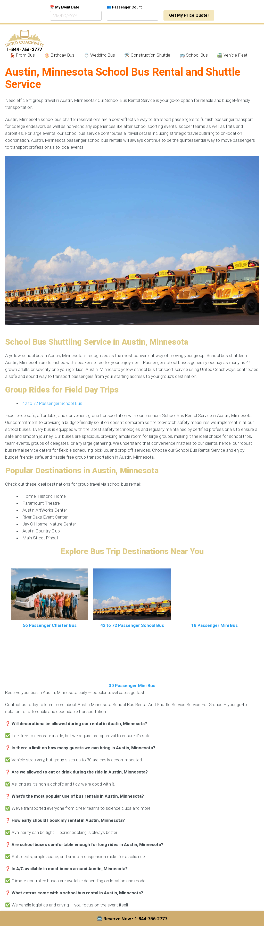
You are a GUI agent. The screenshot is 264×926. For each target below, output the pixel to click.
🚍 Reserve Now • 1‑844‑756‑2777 (132, 918)
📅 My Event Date (64, 7)
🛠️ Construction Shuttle (147, 55)
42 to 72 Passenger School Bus (52, 403)
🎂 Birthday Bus (59, 55)
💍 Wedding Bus (99, 55)
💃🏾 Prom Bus (22, 55)
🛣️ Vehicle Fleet (232, 55)
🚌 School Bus (193, 55)
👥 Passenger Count (124, 7)
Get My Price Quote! (189, 15)
